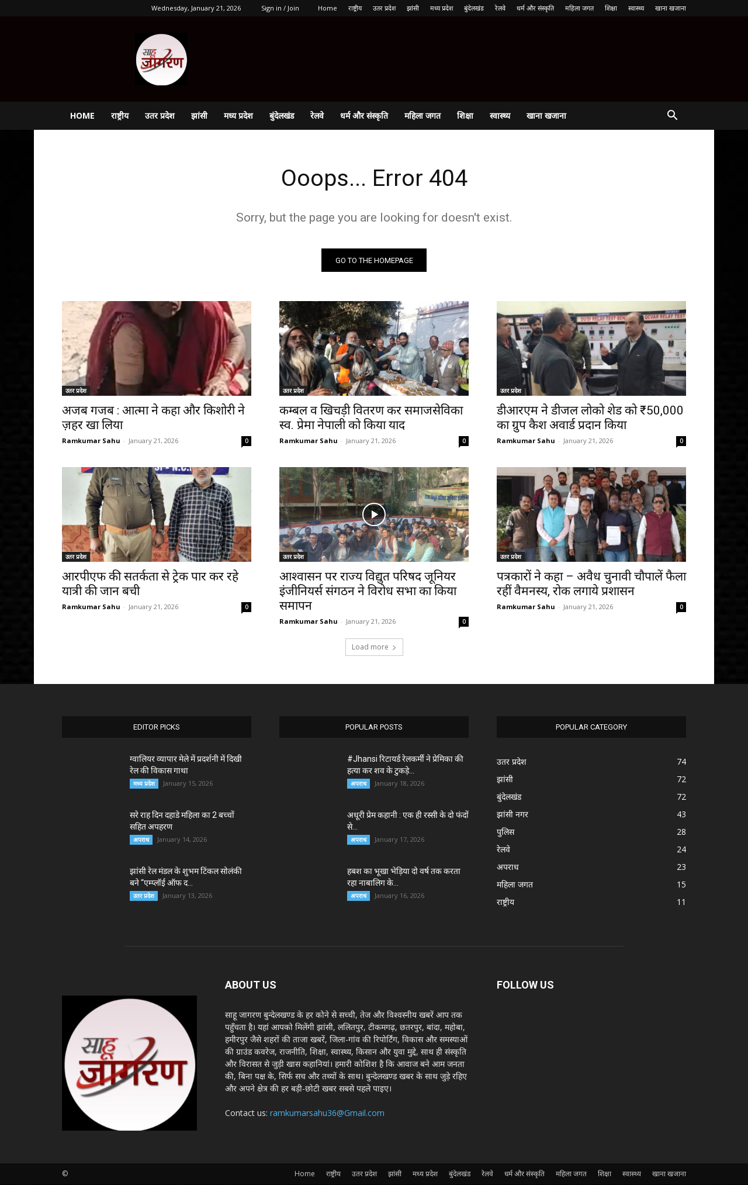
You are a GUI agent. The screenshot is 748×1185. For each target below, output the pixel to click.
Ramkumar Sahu (91, 441)
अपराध (141, 840)
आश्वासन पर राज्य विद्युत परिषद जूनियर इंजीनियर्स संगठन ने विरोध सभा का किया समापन (367, 591)
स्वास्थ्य (636, 8)
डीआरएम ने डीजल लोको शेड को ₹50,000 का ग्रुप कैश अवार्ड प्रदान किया (590, 418)
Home (327, 8)
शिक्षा (611, 8)
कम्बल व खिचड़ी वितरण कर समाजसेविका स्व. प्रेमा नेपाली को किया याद (371, 418)
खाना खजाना (670, 8)
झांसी (413, 8)
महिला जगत (579, 8)
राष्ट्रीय (355, 8)
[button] (672, 116)
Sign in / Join (280, 8)
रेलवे (500, 8)
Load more (374, 647)
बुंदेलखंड (474, 8)
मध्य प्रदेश (441, 8)
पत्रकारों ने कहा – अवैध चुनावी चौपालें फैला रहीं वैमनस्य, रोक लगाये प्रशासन (591, 584)
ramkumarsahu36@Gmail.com (327, 1113)
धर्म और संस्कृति (535, 8)
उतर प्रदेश (384, 8)
